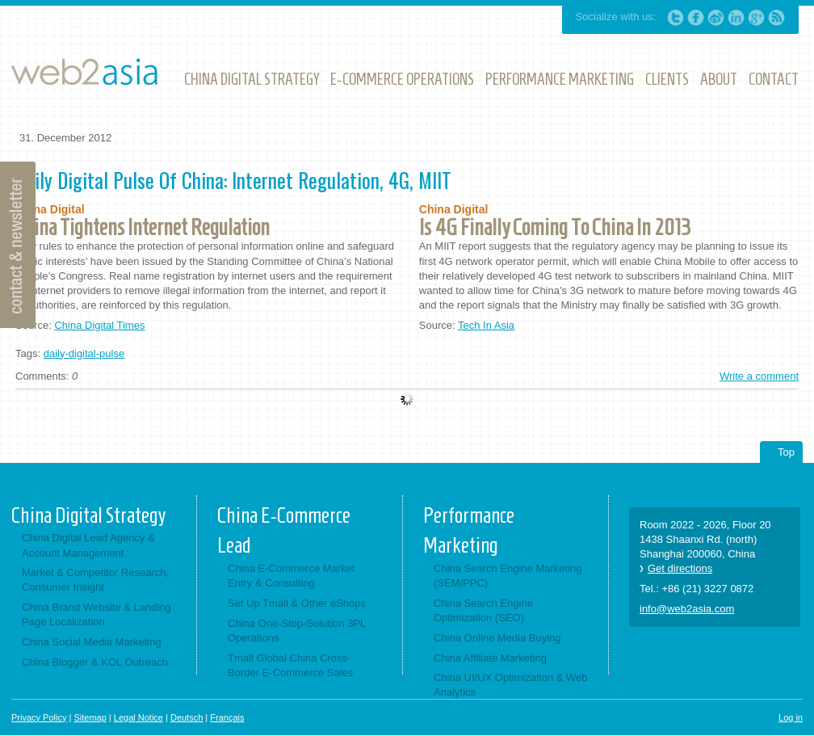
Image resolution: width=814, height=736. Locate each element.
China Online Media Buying (497, 638)
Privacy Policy (38, 717)
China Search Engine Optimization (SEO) (483, 610)
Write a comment (759, 376)
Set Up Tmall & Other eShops (297, 603)
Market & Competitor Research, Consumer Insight (95, 579)
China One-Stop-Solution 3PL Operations (297, 630)
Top (786, 452)
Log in (790, 717)
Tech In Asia (486, 325)
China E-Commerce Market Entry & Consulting (291, 575)
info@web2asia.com (687, 609)
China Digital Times (99, 325)
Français (227, 717)
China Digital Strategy (88, 515)
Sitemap (89, 717)
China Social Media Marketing (92, 642)
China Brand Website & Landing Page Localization (96, 614)
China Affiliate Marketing (490, 658)
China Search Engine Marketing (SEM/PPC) (508, 575)
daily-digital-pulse (84, 353)
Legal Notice (138, 717)
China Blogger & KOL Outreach (95, 662)
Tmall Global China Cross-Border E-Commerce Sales (290, 665)
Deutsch (186, 717)
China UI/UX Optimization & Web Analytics (511, 684)
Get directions (680, 568)
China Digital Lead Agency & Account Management (88, 545)
